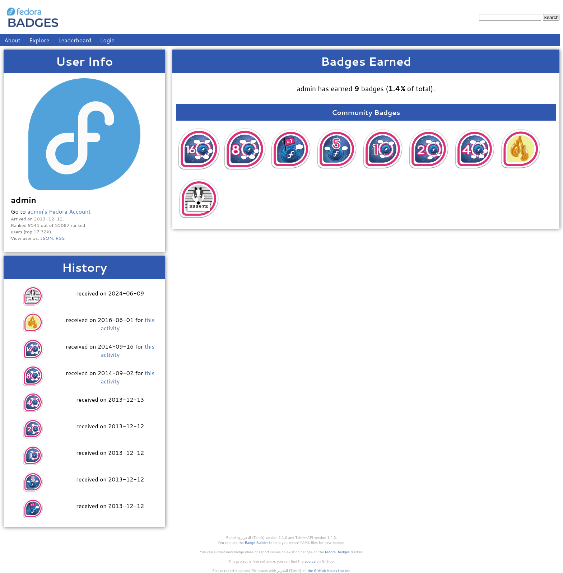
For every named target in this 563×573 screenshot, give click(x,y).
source (310, 561)
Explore (39, 40)
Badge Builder (256, 542)
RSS (60, 238)
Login (107, 40)
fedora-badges (337, 551)
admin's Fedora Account (58, 211)
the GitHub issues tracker (328, 570)
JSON (46, 238)
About (12, 40)
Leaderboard (75, 40)
